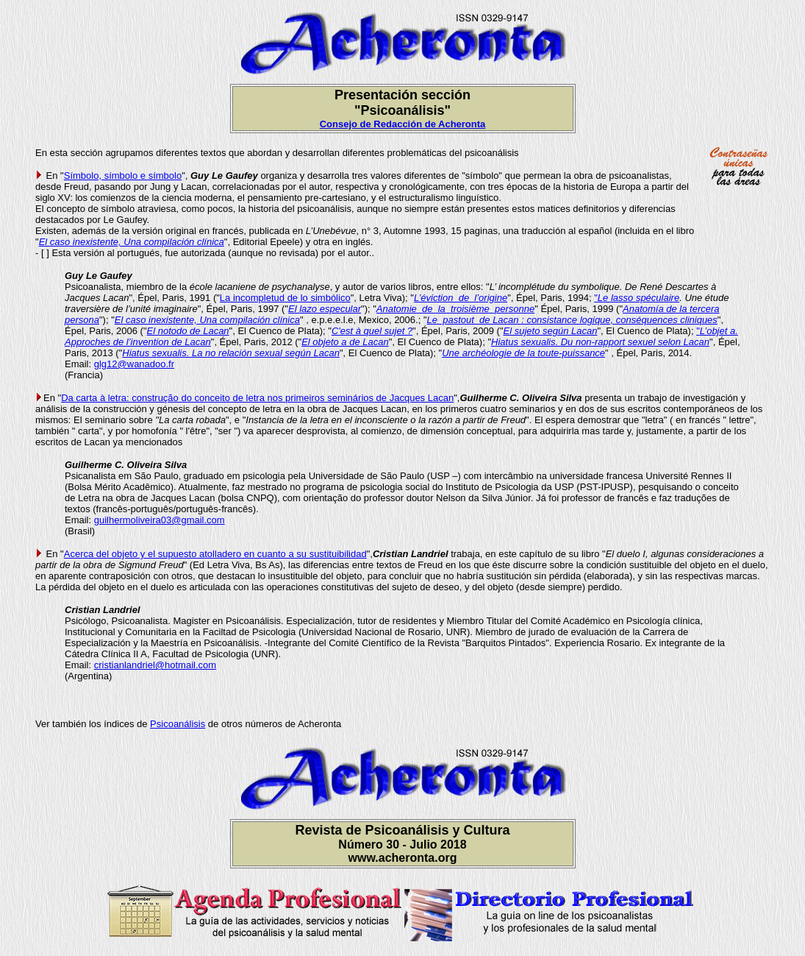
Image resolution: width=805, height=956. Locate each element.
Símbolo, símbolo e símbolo (123, 175)
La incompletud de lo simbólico (285, 297)
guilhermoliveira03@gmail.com (159, 519)
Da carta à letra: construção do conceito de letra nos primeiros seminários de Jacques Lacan (257, 397)
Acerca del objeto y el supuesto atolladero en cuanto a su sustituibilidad (215, 553)
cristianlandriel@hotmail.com (155, 664)
